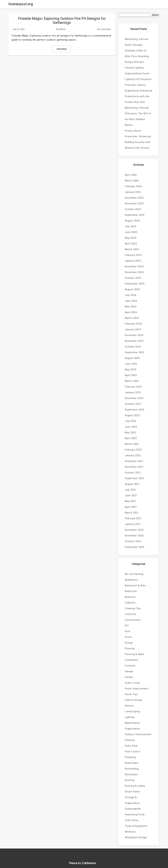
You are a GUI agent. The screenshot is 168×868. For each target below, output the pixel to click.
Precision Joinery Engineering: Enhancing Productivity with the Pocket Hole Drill (138, 93)
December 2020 (134, 529)
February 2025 (133, 255)
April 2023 (131, 375)
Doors (128, 637)
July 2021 (130, 489)
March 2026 (132, 180)
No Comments (104, 29)
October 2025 (133, 209)
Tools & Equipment (136, 825)
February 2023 (133, 386)
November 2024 (134, 272)
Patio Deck (131, 745)
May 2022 (130, 432)
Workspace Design (136, 837)
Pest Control (132, 751)
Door (128, 631)
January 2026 (133, 192)
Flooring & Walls (134, 654)
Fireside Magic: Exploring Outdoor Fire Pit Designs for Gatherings (62, 21)
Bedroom (130, 596)
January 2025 (133, 260)
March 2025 (132, 249)
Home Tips (131, 694)
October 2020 (133, 541)
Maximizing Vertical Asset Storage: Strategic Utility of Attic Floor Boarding (137, 48)
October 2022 (133, 403)
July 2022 (130, 421)
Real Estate (131, 763)
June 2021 (131, 495)
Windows (130, 831)
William (62, 29)
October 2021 (133, 472)
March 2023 (132, 381)
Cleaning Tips (133, 608)
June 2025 (131, 232)
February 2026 (133, 186)
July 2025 (130, 226)
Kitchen (129, 705)
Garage (129, 671)
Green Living (132, 682)
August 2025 (132, 220)
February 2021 (133, 518)
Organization (132, 728)
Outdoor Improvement (138, 734)
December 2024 (134, 266)
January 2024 (133, 329)
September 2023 (134, 352)
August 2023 (132, 358)
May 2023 (130, 369)
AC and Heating (134, 574)
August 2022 (132, 415)
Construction (133, 619)
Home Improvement (137, 688)
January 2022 (133, 455)
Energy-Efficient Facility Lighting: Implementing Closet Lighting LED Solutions (138, 71)
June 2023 (131, 363)
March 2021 (132, 512)
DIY (127, 625)
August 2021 (132, 484)
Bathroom (131, 591)
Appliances (131, 579)
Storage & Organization (132, 800)
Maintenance (132, 722)
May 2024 (130, 306)
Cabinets (130, 602)
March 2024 (132, 318)
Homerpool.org (20, 4)
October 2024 (133, 277)
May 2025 (130, 237)
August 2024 (132, 289)
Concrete (130, 614)
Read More (62, 49)
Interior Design (133, 700)
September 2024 (134, 283)
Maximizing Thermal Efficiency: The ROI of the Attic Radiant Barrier (138, 116)
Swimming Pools (135, 814)
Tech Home (131, 820)
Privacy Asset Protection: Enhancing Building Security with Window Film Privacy (138, 139)
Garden (129, 677)
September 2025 (134, 214)
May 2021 (130, 501)
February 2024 (133, 323)
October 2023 (133, 346)
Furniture (130, 665)
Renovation (131, 774)
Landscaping (132, 711)
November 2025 (134, 203)
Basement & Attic (135, 585)
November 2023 (134, 340)
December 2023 (134, 335)
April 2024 (131, 312)
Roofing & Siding (135, 785)
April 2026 (131, 174)
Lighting (129, 717)
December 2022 (134, 398)
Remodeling (132, 768)
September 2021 (134, 478)
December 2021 (134, 461)
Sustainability (133, 808)
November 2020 (134, 535)
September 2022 (134, 409)
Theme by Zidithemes (82, 863)
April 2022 (131, 438)
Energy (129, 642)
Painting (129, 740)
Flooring (130, 648)
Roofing (129, 780)
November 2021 (134, 466)
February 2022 (133, 449)
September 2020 (134, 547)
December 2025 (134, 197)
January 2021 (133, 524)
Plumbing (130, 757)
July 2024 (130, 295)
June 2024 (131, 300)
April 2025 (131, 243)
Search (155, 15)
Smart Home (132, 791)
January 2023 (133, 392)
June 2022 (131, 426)
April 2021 (131, 506)
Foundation (131, 659)
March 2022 (132, 444)
